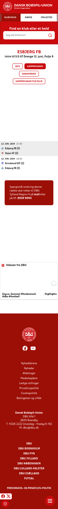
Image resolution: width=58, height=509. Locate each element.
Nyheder (29, 368)
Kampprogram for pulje (29, 81)
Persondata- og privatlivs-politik (29, 488)
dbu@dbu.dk (31, 428)
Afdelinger (29, 373)
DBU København (29, 463)
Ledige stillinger (29, 383)
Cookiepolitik (29, 393)
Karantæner (29, 74)
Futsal (29, 478)
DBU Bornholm (29, 448)
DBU (29, 443)
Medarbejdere (29, 378)
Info (17, 66)
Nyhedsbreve (29, 363)
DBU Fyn (29, 453)
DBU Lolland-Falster (29, 468)
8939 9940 (24, 198)
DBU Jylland (29, 458)
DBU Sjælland (29, 473)
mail (37, 194)
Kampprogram (35, 66)
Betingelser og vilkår (29, 398)
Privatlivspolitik (29, 388)
